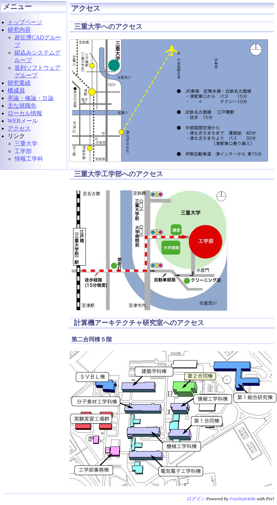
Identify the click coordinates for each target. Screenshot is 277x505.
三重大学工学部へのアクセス (117, 174)
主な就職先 (22, 106)
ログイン (195, 498)
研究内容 (19, 30)
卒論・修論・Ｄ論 (31, 98)
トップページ (25, 22)
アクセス (85, 8)
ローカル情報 (25, 113)
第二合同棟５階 (91, 339)
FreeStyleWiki (242, 498)
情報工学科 (28, 159)
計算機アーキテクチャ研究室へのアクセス (138, 323)
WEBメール (23, 121)
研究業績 (19, 83)
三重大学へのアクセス (107, 26)
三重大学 (26, 144)
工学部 (23, 151)
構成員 (16, 90)
